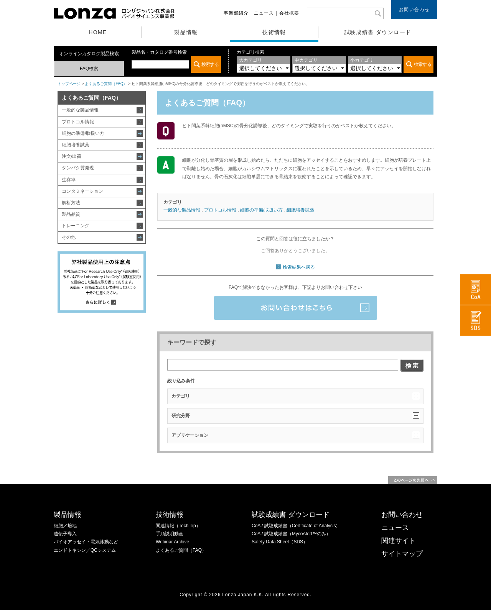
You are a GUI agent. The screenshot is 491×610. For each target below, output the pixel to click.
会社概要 (289, 13)
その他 (69, 237)
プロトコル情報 (78, 122)
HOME (98, 32)
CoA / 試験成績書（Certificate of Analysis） (296, 525)
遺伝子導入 (65, 533)
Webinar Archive (172, 541)
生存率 (69, 179)
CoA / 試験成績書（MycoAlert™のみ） (291, 533)
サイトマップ (402, 554)
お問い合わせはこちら (295, 308)
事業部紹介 (236, 13)
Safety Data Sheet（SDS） (280, 541)
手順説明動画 (169, 533)
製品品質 (71, 214)
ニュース (264, 13)
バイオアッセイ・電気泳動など (86, 541)
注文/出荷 (71, 156)
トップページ (69, 84)
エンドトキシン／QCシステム (85, 550)
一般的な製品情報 (80, 110)
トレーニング (75, 225)
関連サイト (398, 540)
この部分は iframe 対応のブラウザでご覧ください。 (176, 64)
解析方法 (71, 202)
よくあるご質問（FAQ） (106, 84)
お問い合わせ (414, 9)
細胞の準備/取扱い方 (83, 133)
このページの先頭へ (412, 480)
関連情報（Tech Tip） (178, 525)
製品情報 (186, 32)
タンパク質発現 (78, 168)
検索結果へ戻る (299, 267)
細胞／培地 (65, 525)
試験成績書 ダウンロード (378, 32)
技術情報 (274, 32)
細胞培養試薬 (75, 145)
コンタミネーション (82, 191)
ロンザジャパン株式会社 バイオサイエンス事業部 (115, 13)
